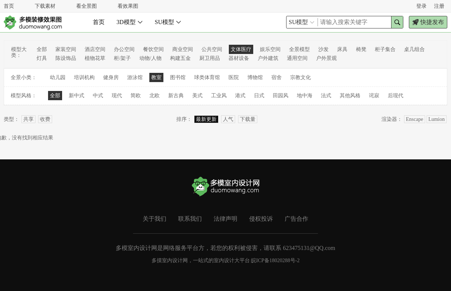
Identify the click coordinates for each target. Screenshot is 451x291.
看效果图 (128, 6)
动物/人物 (150, 58)
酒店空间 (95, 49)
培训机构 (84, 77)
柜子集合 (385, 49)
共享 (28, 119)
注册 (439, 6)
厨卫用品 (209, 58)
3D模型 (129, 22)
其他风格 (350, 95)
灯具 (42, 58)
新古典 (176, 95)
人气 (228, 119)
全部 (42, 49)
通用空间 (297, 58)
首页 (9, 6)
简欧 (135, 95)
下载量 (247, 119)
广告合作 (296, 219)
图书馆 (178, 77)
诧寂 (374, 95)
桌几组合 (414, 49)
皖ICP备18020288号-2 (275, 260)
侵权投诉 (261, 219)
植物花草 (95, 58)
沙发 (323, 49)
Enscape (414, 119)
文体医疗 (241, 49)
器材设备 (238, 58)
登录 (421, 6)
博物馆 (255, 77)
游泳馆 (135, 77)
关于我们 (154, 219)
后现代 (395, 95)
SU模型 (168, 22)
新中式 (76, 95)
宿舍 (276, 77)
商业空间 (182, 49)
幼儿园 (57, 77)
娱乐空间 (270, 49)
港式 (240, 95)
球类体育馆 (207, 77)
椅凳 (361, 49)
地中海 (304, 95)
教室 (156, 77)
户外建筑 (268, 58)
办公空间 (124, 49)
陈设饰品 (65, 58)
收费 (45, 119)
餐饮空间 (153, 49)
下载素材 (45, 6)
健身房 (111, 77)
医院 (233, 77)
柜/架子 (122, 58)
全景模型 (299, 49)
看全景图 (86, 6)
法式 (326, 95)
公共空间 (211, 49)
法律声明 (225, 219)
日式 (259, 95)
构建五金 (180, 58)
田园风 (280, 95)
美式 (197, 95)
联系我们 (190, 219)
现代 (117, 95)
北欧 (154, 95)
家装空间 (65, 49)
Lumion (436, 119)
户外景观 (326, 58)
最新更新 (206, 119)
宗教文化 (300, 77)
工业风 (219, 95)
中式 (98, 95)
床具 (342, 49)
